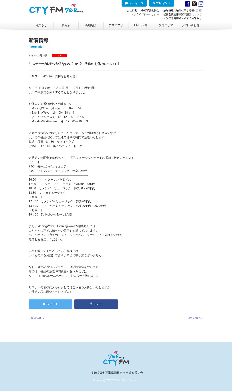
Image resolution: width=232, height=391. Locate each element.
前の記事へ (37, 317)
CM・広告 (140, 25)
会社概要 (132, 10)
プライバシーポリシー (146, 14)
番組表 (66, 25)
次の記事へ (194, 317)
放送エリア (165, 25)
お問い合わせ (190, 25)
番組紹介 (91, 25)
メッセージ (134, 3)
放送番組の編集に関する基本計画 (182, 10)
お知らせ (41, 25)
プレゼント (161, 3)
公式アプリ (116, 25)
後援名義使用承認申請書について (182, 14)
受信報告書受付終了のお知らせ (184, 18)
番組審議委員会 (150, 10)
